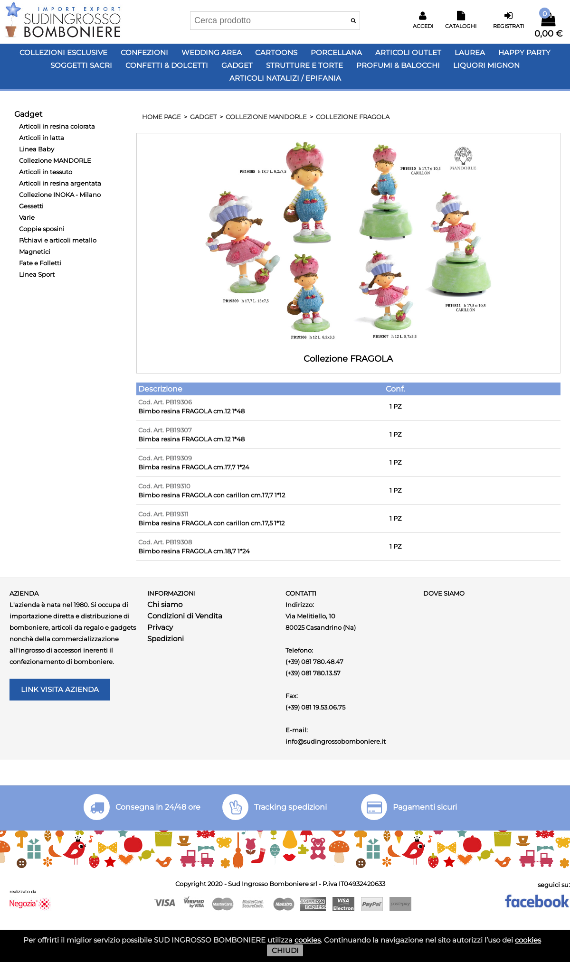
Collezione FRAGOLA (353, 117)
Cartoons (276, 52)
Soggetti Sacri (81, 65)
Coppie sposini (42, 229)
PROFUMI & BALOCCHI (398, 65)
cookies (307, 939)
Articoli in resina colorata (57, 126)
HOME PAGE (161, 117)
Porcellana (336, 52)
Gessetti (31, 206)
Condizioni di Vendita (184, 615)
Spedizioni (165, 638)
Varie (27, 217)
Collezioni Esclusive (63, 52)
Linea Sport (37, 274)
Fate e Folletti (40, 263)
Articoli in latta (41, 137)
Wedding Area (211, 52)
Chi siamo (164, 604)
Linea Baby (36, 149)
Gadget (237, 65)
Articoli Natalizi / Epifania (285, 78)
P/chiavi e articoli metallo (57, 240)
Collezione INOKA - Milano (60, 194)
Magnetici (34, 251)
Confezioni (144, 52)
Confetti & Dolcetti (166, 65)
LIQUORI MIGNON (486, 65)
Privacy (160, 627)
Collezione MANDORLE (55, 160)
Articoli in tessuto (45, 172)
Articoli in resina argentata (60, 183)
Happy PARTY (524, 52)
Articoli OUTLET (408, 52)
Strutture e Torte (304, 65)
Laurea (470, 52)
